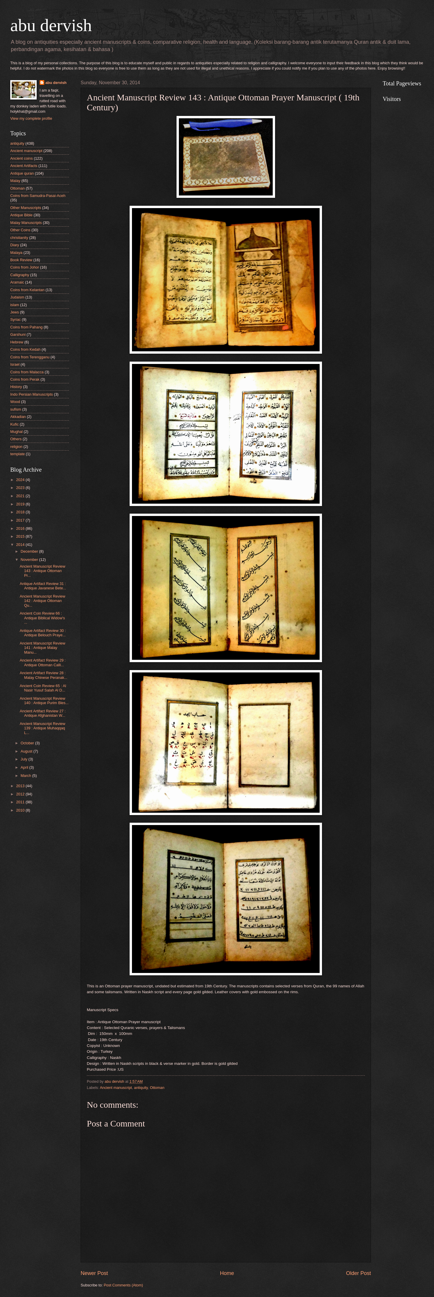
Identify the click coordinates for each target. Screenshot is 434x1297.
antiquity (141, 1087)
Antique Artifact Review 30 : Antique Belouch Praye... (43, 632)
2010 (21, 810)
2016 (21, 528)
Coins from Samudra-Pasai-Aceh (37, 195)
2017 (21, 520)
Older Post (358, 1273)
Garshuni (18, 334)
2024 (21, 480)
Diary (14, 245)
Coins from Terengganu (30, 357)
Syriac (15, 319)
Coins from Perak (24, 379)
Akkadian (18, 416)
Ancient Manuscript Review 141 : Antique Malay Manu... (42, 648)
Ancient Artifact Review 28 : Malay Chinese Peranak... (43, 675)
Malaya (16, 252)
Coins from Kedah (25, 349)
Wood (15, 401)
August (27, 751)
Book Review (21, 260)
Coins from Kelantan (27, 290)
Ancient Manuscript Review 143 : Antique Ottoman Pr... (42, 571)
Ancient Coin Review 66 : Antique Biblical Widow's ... (42, 618)
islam (14, 305)
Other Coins (20, 230)
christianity (19, 237)
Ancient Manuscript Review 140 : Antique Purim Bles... (44, 700)
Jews (14, 312)
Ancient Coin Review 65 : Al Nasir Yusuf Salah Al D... (43, 688)
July (24, 759)
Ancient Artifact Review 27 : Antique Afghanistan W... (43, 713)
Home (227, 1273)
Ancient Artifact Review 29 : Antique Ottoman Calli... (43, 662)
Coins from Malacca (27, 372)
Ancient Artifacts (23, 165)
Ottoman (157, 1087)
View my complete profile (31, 118)
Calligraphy (19, 275)
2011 (21, 802)
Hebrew (16, 342)
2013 (21, 786)
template (17, 454)
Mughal (16, 431)
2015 (21, 536)
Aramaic (17, 282)
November (30, 559)
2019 (21, 504)
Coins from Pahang (26, 327)
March (26, 775)
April (25, 767)
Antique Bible (21, 215)
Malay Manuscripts (26, 222)
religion (16, 446)
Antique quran (22, 173)
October (28, 743)
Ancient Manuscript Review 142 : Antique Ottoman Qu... (42, 601)
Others (16, 439)
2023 (21, 487)
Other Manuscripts (25, 207)
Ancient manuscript (116, 1087)
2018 (21, 512)
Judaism (17, 297)
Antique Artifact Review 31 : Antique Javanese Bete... (43, 585)
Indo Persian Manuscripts (31, 394)
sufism (15, 409)
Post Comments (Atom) (123, 1285)
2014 (21, 544)
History (16, 386)
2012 (21, 794)
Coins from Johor (24, 267)
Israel (14, 364)
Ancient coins (21, 158)
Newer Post (94, 1273)
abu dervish (51, 25)
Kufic (14, 424)
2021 (21, 496)
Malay (15, 180)
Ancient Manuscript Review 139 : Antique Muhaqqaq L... (42, 728)
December (30, 551)
